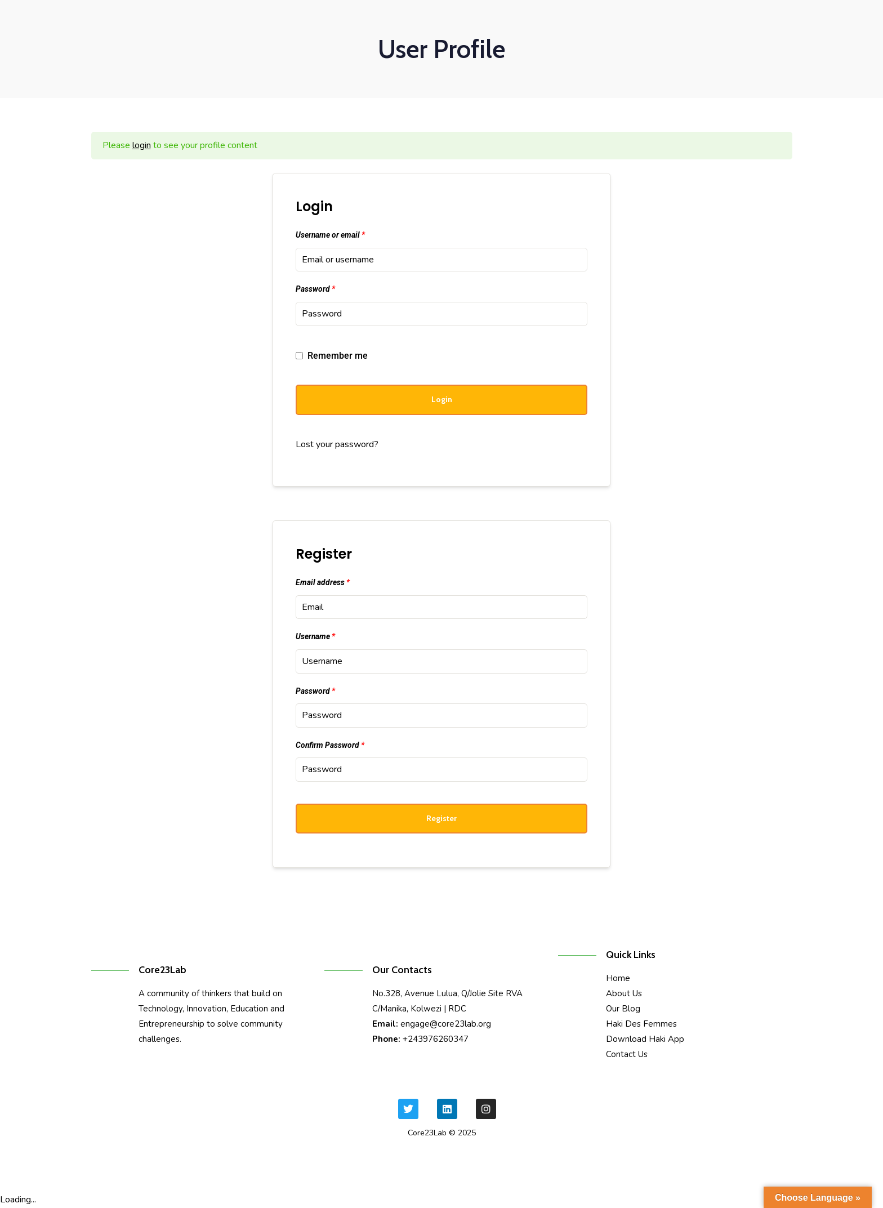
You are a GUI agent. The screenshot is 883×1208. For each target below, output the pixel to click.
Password (315, 288)
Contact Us (627, 1054)
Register (441, 818)
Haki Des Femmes (641, 1023)
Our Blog (623, 1008)
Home (618, 978)
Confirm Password (330, 745)
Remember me (332, 355)
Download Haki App (645, 1039)
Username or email (330, 234)
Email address (323, 582)
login (141, 145)
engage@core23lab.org (445, 1023)
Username (315, 636)
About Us (624, 993)
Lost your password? (337, 444)
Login (441, 399)
